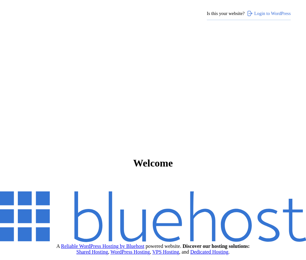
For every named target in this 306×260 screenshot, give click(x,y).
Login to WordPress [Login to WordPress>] (268, 13)
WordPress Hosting (130, 252)
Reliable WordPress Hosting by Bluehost (102, 246)
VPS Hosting (165, 252)
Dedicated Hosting (209, 252)
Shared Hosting (92, 252)
